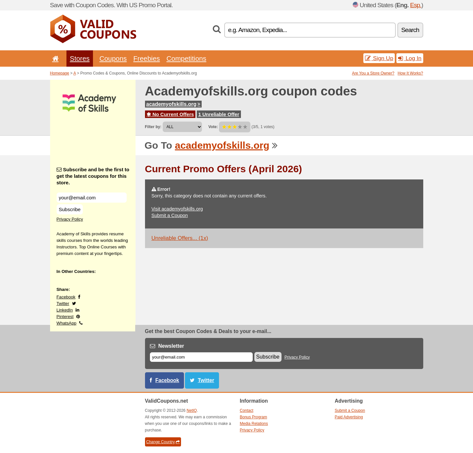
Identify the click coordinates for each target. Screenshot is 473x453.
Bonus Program (253, 417)
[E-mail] (201, 357)
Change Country (163, 442)
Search (410, 29)
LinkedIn (65, 310)
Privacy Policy (70, 219)
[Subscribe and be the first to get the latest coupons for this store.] (92, 198)
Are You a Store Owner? (373, 73)
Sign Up (379, 58)
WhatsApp (67, 323)
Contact (246, 410)
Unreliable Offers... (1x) (180, 238)
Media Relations (254, 423)
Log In (409, 58)
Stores (79, 58)
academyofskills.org (173, 104)
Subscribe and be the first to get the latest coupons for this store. (93, 176)
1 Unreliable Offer (218, 114)
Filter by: (153, 127)
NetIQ (192, 410)
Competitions (186, 58)
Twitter (63, 303)
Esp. (415, 5)
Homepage (59, 73)
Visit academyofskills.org (177, 208)
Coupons (113, 58)
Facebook (66, 296)
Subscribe (70, 209)
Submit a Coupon (170, 215)
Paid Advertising (349, 417)
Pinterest (65, 316)
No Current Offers (170, 114)
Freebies (146, 58)
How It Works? (410, 73)
